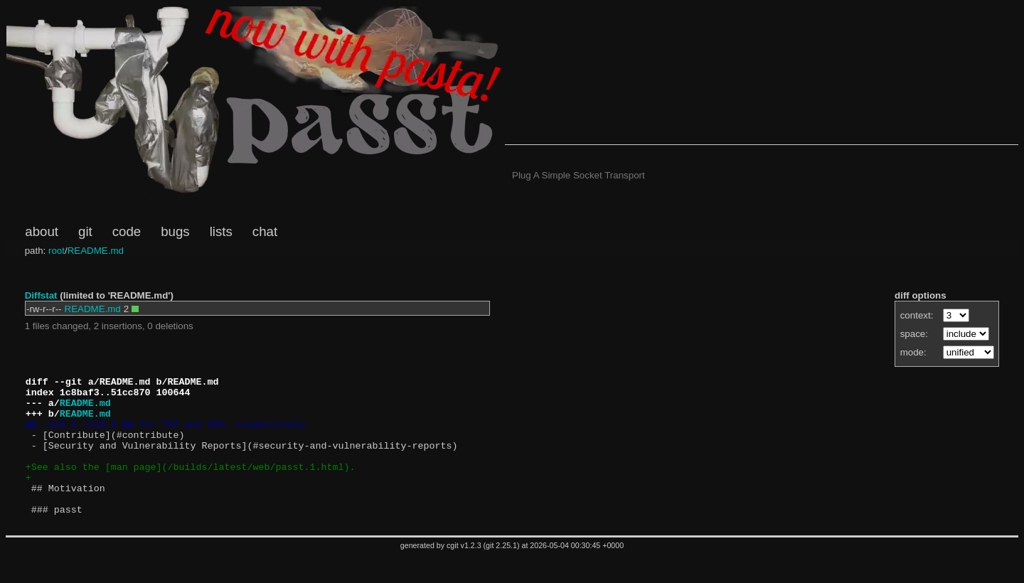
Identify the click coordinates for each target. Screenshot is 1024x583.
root (56, 250)
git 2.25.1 (501, 573)
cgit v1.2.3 (464, 573)
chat (264, 231)
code (126, 231)
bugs (175, 231)
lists (221, 231)
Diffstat (41, 295)
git (85, 231)
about (41, 231)
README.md (96, 250)
